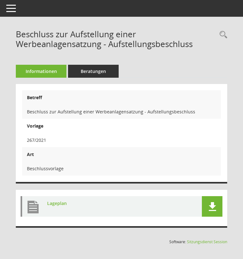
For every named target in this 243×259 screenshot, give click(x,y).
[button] (212, 206)
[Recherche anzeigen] (221, 35)
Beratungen (93, 71)
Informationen (41, 71)
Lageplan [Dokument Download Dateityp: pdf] (57, 203)
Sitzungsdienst (207, 241)
